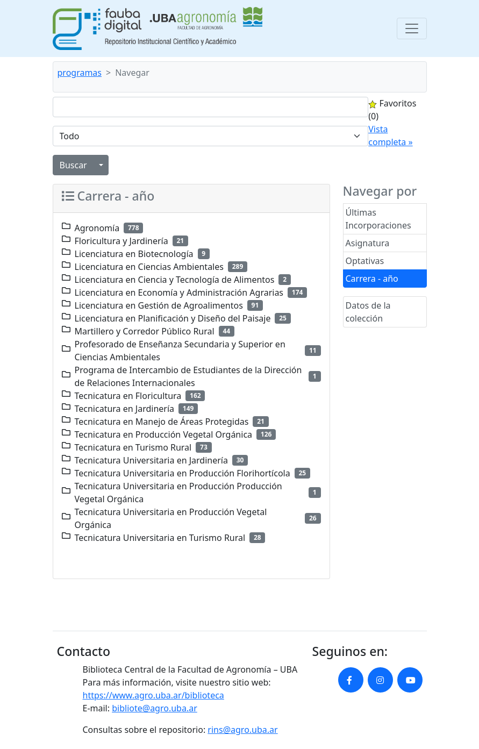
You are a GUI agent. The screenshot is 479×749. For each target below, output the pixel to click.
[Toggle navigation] (412, 28)
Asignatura (368, 243)
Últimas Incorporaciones (378, 218)
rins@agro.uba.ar (242, 730)
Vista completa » (390, 135)
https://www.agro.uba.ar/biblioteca (153, 695)
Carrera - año (372, 278)
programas (80, 73)
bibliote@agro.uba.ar (154, 708)
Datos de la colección (368, 311)
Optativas (365, 261)
